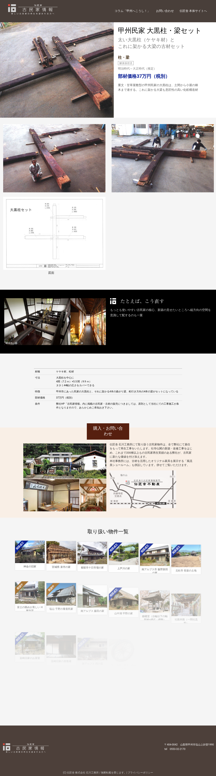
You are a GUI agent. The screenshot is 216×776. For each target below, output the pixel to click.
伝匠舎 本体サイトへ (193, 11)
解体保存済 (125, 63)
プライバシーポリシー (140, 772)
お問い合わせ (165, 11)
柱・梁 (123, 57)
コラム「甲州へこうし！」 (132, 11)
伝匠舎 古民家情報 (40, 10)
